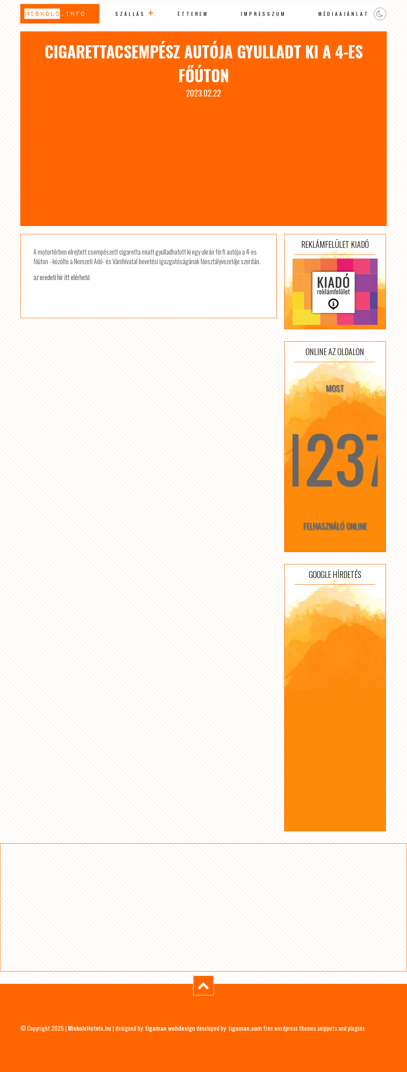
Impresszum (263, 13)
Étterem (193, 13)
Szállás (130, 13)
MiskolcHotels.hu (89, 1028)
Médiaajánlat (343, 13)
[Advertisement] (203, 158)
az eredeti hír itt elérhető (61, 277)
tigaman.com (245, 1028)
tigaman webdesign (170, 1028)
